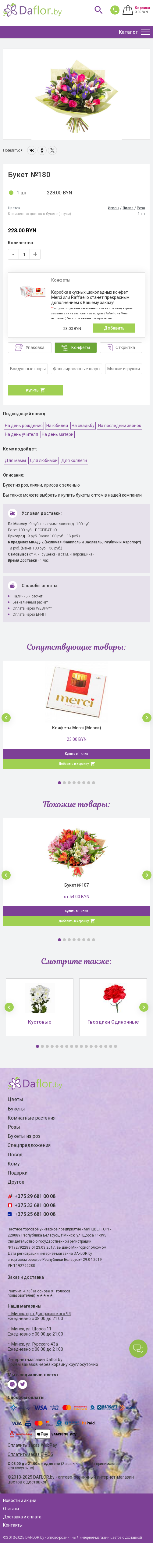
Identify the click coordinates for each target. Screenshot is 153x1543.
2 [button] (64, 782)
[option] (76, 94)
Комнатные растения (31, 1118)
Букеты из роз (24, 1136)
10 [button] (81, 1046)
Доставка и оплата (22, 1516)
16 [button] (110, 1046)
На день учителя (21, 434)
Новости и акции (19, 1500)
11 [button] (86, 1046)
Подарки (17, 1173)
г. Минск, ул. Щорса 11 (30, 1328)
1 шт (21, 193)
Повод (15, 1155)
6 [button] (83, 782)
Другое (16, 1182)
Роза (141, 208)
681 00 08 (113, 9)
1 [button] (59, 782)
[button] (6, 717)
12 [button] (91, 1046)
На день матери (57, 434)
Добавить (114, 328)
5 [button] (78, 782)
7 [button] (88, 782)
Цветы (15, 1099)
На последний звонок (119, 425)
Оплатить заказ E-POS (30, 1454)
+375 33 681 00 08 (35, 1205)
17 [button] (115, 1046)
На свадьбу (83, 425)
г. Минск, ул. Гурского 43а (33, 1344)
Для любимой (44, 460)
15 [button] (105, 1046)
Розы (14, 1127)
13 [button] (96, 1046)
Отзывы (11, 1508)
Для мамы (15, 460)
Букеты (16, 1109)
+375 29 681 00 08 (35, 1196)
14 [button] (100, 1046)
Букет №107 (76, 885)
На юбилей (57, 425)
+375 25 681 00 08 (35, 1214)
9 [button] (76, 1046)
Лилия (128, 208)
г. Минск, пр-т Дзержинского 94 (39, 1313)
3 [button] (69, 782)
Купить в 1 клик (76, 753)
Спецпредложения (29, 1145)
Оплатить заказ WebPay (32, 1445)
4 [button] (74, 782)
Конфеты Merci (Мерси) (76, 727)
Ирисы (113, 208)
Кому (14, 1164)
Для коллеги (74, 460)
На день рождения (24, 425)
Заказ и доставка (26, 1277)
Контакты (13, 1525)
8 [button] (93, 782)
